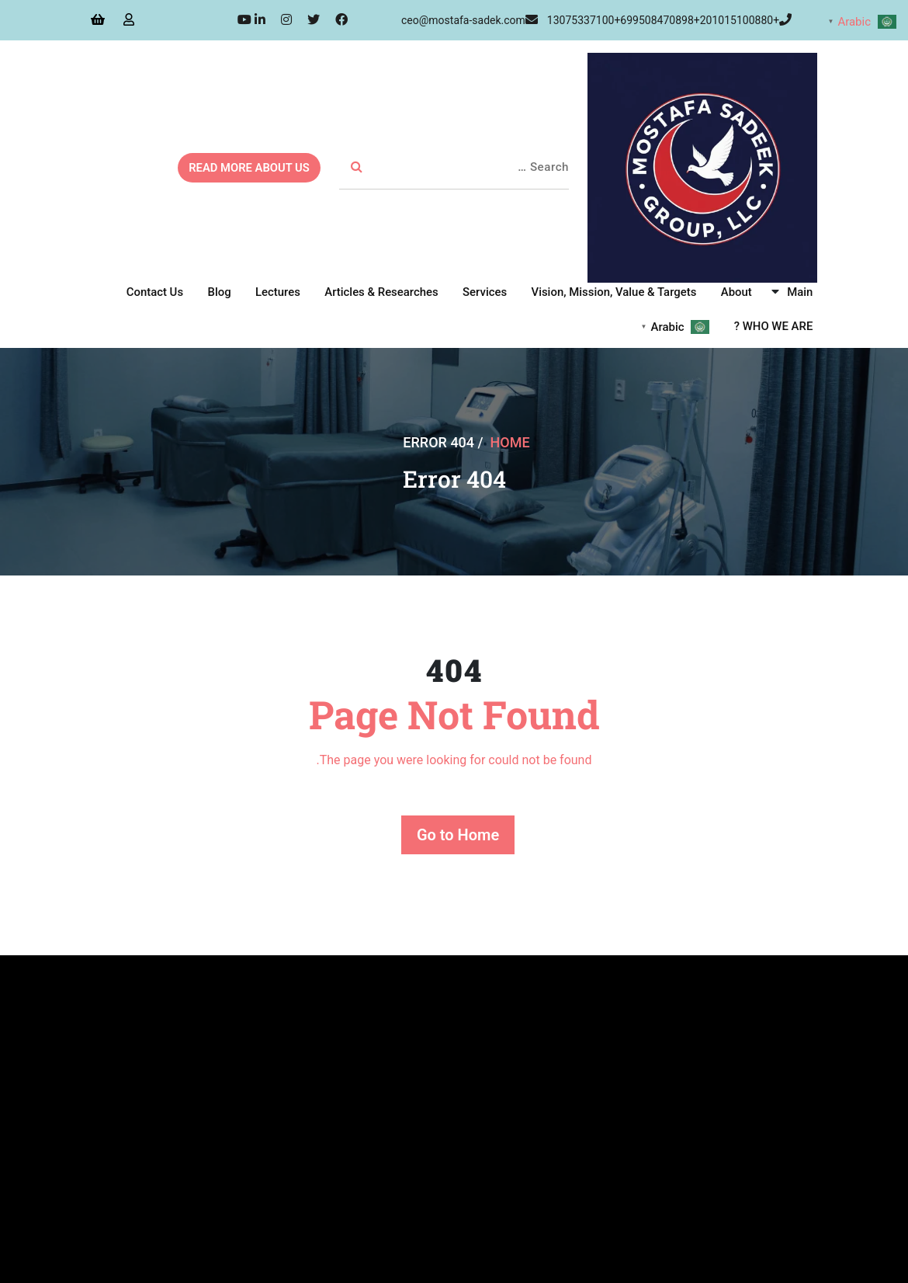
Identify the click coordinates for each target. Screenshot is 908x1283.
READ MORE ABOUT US (247, 168)
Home (510, 441)
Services (487, 292)
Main (800, 292)
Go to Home (458, 835)
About (737, 292)
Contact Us (160, 292)
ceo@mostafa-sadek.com (469, 20)
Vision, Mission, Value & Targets (615, 292)
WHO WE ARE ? (773, 326)
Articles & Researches (385, 292)
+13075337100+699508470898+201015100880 (669, 20)
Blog (223, 292)
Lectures (280, 292)
